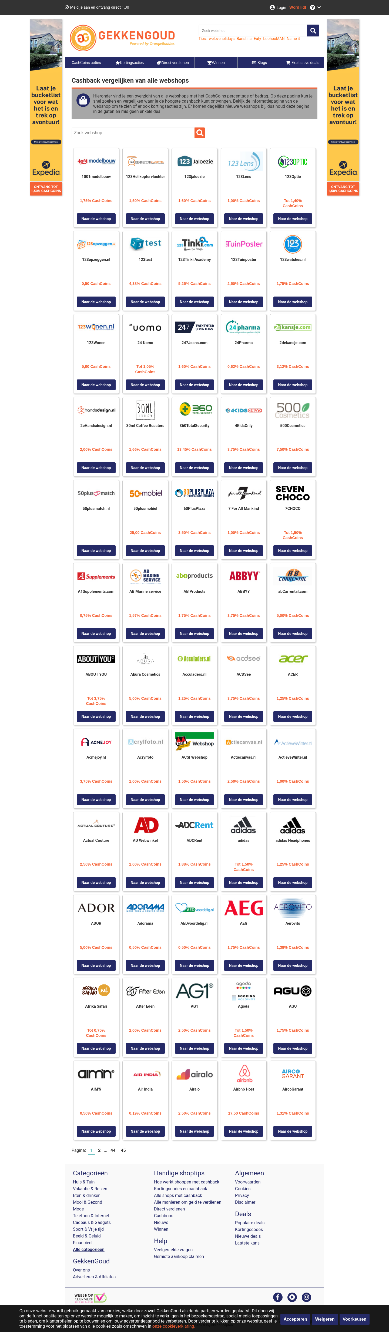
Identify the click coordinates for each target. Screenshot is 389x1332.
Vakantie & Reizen (90, 1188)
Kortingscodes (249, 1229)
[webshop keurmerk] (90, 1301)
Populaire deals (250, 1222)
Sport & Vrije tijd (88, 1229)
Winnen (161, 1229)
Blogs (259, 62)
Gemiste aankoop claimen (179, 1256)
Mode (78, 1209)
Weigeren (325, 1319)
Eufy (257, 38)
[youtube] (292, 1297)
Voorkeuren (355, 1319)
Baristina (244, 38)
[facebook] (277, 1297)
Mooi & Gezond (87, 1202)
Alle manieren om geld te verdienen (187, 1202)
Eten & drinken (86, 1195)
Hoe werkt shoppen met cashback (186, 1182)
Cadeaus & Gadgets (92, 1222)
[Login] (277, 7)
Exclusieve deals (302, 62)
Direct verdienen (169, 1209)
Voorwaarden (248, 1182)
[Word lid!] (297, 7)
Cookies (242, 1188)
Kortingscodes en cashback (180, 1188)
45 (123, 1150)
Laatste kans (247, 1243)
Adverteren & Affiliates (94, 1276)
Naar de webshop (96, 219)
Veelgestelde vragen (173, 1249)
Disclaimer (245, 1202)
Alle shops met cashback (178, 1195)
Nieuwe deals (248, 1236)
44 (112, 1150)
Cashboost (164, 1215)
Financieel (82, 1242)
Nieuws (161, 1222)
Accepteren (295, 1319)
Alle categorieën (89, 1249)
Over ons (81, 1270)
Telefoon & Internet (91, 1215)
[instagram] (306, 1297)
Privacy (242, 1195)
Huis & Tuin (84, 1182)
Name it (293, 38)
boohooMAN (273, 38)
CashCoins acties (86, 62)
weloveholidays (221, 38)
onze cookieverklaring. (173, 1326)
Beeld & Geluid (87, 1236)
